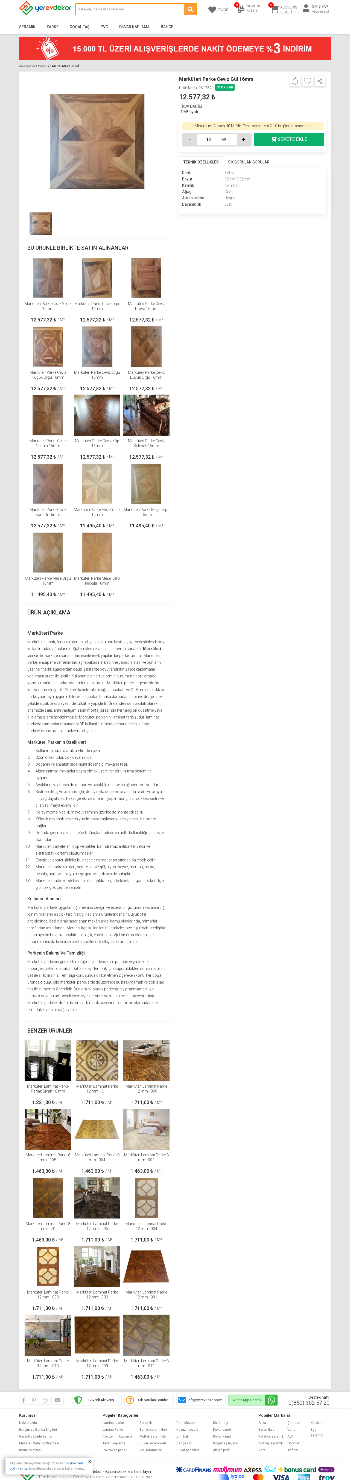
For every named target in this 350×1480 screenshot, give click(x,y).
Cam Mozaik (185, 1423)
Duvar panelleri (187, 1450)
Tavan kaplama (114, 1443)
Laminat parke (113, 1423)
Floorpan (293, 1443)
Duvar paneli (222, 1430)
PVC (104, 27)
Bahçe (167, 27)
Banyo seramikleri (153, 1430)
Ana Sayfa (27, 66)
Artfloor (292, 1450)
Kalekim (317, 1423)
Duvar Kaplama (134, 27)
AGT (290, 1436)
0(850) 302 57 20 (308, 1403)
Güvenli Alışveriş (101, 1400)
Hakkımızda (28, 1423)
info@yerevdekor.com (205, 1400)
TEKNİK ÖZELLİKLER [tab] (201, 162)
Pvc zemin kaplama (117, 1436)
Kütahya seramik (271, 1436)
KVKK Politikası (30, 1450)
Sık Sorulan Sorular (153, 1400)
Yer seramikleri (150, 1450)
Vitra (262, 1450)
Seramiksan (267, 1430)
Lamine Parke (113, 1430)
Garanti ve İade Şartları (36, 1436)
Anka (262, 1423)
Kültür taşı (220, 1423)
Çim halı (182, 1436)
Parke (53, 27)
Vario (291, 1430)
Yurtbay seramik (270, 1443)
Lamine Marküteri (64, 66)
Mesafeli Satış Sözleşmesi (39, 1443)
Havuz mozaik (187, 1430)
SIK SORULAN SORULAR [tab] (249, 162)
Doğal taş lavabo (225, 1443)
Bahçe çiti (184, 1443)
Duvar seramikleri (152, 1443)
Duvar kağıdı (222, 1436)
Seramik (27, 27)
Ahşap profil (222, 1450)
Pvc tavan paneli (115, 1450)
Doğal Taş (79, 27)
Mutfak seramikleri (153, 1436)
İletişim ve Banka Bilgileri (38, 1430)
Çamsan (293, 1423)
